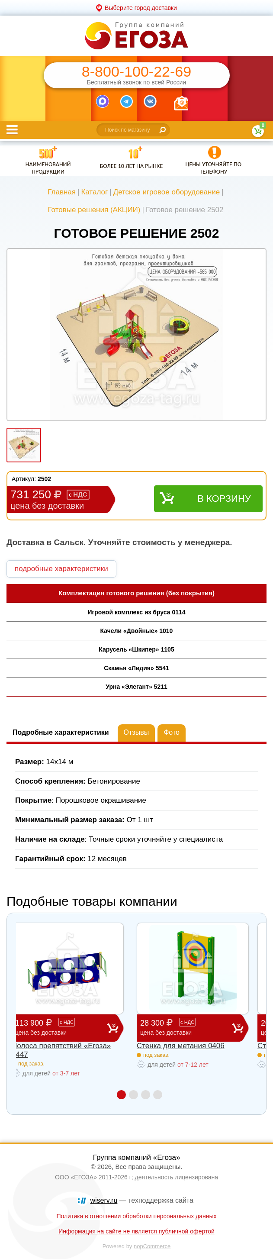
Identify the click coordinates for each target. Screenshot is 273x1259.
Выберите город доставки (141, 7)
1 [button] (121, 1094)
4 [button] (157, 1094)
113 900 (61, 1027)
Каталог (94, 192)
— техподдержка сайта (141, 1200)
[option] (136, 335)
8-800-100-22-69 (136, 71)
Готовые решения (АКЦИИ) (94, 210)
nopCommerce (152, 1246)
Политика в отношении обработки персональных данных (136, 1216)
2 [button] (133, 1094)
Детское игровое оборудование (166, 192)
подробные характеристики (61, 569)
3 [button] (145, 1094)
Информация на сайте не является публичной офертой (136, 1231)
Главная (62, 192)
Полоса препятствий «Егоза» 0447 (61, 1050)
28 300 (186, 1027)
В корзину (224, 498)
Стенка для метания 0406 (181, 1046)
